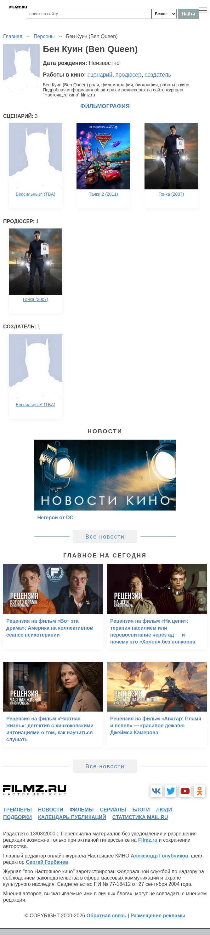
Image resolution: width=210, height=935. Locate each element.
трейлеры (17, 809)
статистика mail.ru (140, 817)
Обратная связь (107, 915)
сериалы (113, 809)
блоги (141, 809)
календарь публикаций (72, 817)
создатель (158, 75)
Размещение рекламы (157, 915)
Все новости (105, 537)
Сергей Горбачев (47, 862)
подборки (17, 817)
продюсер (128, 75)
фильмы (82, 809)
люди (164, 809)
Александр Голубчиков (159, 855)
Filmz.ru (147, 840)
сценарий (100, 75)
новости (50, 809)
